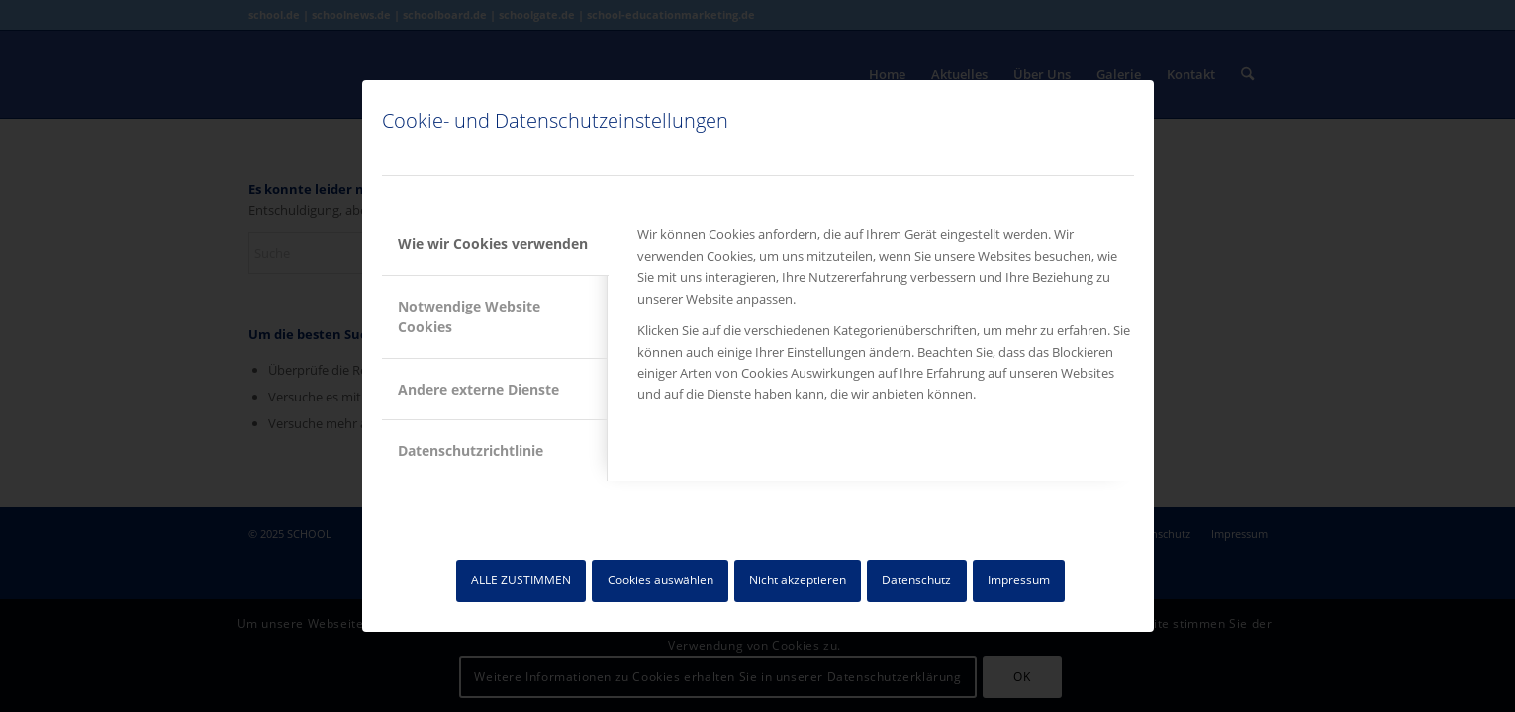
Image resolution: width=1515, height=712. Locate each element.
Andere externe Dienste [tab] (478, 389)
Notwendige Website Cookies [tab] (469, 316)
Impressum (1019, 580)
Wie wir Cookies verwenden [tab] (493, 243)
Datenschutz (916, 580)
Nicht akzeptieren (797, 580)
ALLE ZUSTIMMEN (521, 580)
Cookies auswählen (660, 580)
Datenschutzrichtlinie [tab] (470, 450)
